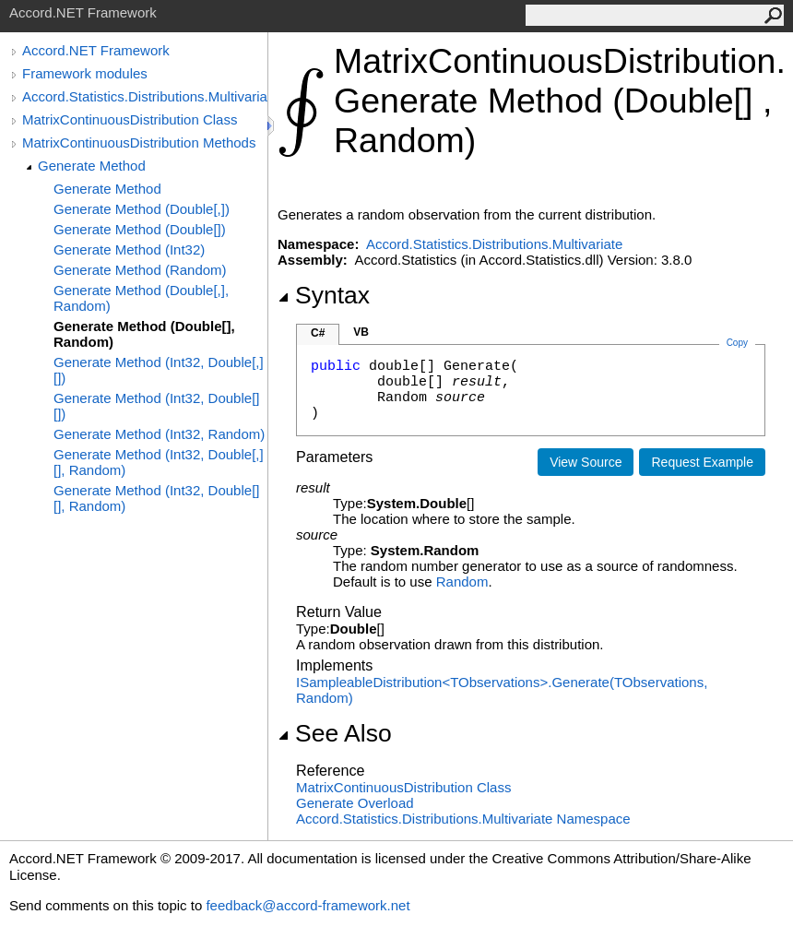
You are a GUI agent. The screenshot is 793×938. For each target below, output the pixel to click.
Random (462, 581)
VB (361, 332)
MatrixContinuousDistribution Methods (138, 142)
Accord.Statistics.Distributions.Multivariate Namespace (463, 818)
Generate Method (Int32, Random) (159, 434)
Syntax (324, 295)
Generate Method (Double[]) (139, 229)
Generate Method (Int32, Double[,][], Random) (158, 462)
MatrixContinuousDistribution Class (129, 119)
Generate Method (92, 165)
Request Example (702, 462)
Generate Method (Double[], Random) (144, 334)
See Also (335, 733)
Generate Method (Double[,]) (141, 209)
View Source (585, 462)
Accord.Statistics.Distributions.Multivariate (144, 96)
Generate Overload (355, 803)
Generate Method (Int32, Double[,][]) (158, 370)
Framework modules (85, 73)
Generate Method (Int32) (129, 249)
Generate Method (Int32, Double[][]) (156, 406)
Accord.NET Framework (96, 50)
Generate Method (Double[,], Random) (141, 298)
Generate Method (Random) (140, 270)
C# (318, 333)
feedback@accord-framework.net (307, 905)
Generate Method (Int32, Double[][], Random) (156, 498)
